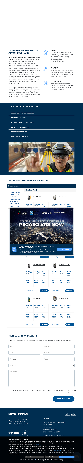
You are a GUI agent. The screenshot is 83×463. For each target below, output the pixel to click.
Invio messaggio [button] (63, 399)
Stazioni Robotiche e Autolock (16, 197)
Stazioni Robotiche (16, 199)
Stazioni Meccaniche (16, 194)
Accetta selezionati (52, 457)
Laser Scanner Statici (15, 206)
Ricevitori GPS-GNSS (15, 201)
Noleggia (44, 257)
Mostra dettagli (58, 460)
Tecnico (22, 460)
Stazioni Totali (15, 190)
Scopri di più (64, 249)
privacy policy (58, 450)
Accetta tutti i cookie (67, 457)
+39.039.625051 (47, 424)
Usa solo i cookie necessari (34, 457)
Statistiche (31, 460)
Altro (48, 460)
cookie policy (37, 445)
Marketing (40, 460)
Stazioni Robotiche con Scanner (16, 192)
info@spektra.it (47, 427)
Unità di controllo (15, 204)
